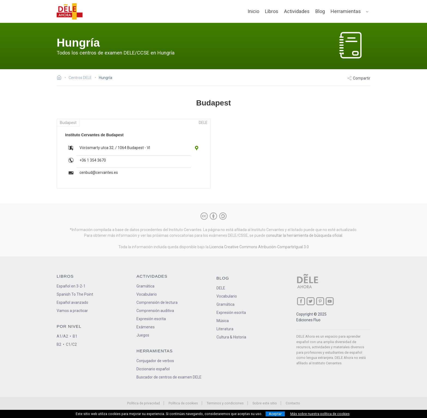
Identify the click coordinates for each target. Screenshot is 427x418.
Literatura (224, 329)
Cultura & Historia (231, 337)
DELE (220, 288)
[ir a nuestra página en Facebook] (301, 301)
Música (222, 321)
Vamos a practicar (72, 310)
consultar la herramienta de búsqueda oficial (304, 235)
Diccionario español (153, 369)
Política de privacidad (143, 403)
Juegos (142, 335)
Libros (271, 11)
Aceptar (275, 414)
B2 (59, 344)
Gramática (145, 286)
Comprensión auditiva (155, 310)
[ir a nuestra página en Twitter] (310, 301)
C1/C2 (71, 344)
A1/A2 (62, 336)
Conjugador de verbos (155, 361)
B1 (75, 336)
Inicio (253, 11)
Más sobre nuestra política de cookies (320, 414)
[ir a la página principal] (70, 11)
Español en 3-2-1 (71, 286)
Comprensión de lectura (157, 302)
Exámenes (145, 327)
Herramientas (346, 11)
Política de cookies (183, 403)
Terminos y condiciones (225, 403)
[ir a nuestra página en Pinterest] (320, 301)
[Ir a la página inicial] (61, 78)
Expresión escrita (151, 319)
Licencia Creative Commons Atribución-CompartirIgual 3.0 (259, 247)
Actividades (297, 11)
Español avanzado (72, 302)
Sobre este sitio (264, 403)
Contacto (293, 403)
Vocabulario (146, 294)
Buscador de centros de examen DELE (169, 377)
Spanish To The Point (75, 294)
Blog (320, 11)
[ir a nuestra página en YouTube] (329, 301)
